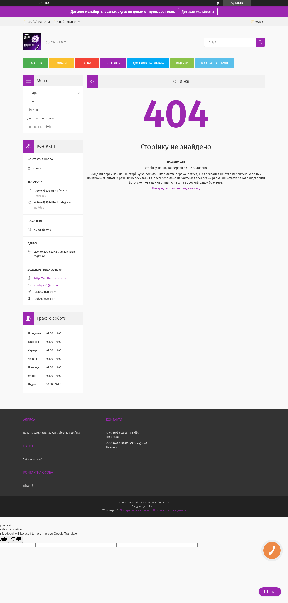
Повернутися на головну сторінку (176, 188)
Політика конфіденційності (169, 510)
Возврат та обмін (214, 63)
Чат (270, 592)
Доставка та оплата (148, 63)
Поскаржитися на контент (135, 510)
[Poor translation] (16, 539)
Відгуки (182, 63)
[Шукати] (260, 42)
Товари (61, 63)
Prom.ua (164, 502)
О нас (87, 63)
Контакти (113, 63)
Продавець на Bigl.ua (144, 506)
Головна (35, 63)
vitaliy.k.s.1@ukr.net (47, 285)
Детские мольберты (198, 12)
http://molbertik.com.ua (50, 278)
